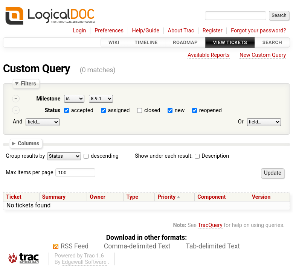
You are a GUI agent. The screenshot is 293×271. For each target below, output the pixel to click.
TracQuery (210, 225)
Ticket (13, 197)
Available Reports (209, 55)
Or (241, 122)
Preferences (109, 30)
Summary (54, 197)
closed (152, 110)
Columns (28, 143)
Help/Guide (145, 30)
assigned (119, 110)
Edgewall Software (84, 262)
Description (212, 156)
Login (79, 30)
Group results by (25, 156)
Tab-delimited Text (213, 246)
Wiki (113, 42)
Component (211, 197)
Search (272, 42)
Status (53, 110)
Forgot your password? (258, 30)
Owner (97, 197)
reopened (210, 110)
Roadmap (185, 42)
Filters (28, 84)
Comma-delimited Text (137, 246)
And (17, 122)
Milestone (48, 99)
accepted (82, 110)
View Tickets (230, 42)
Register (213, 30)
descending (105, 156)
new (180, 110)
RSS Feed (75, 246)
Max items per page (29, 172)
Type (132, 197)
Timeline (146, 42)
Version (261, 197)
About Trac (181, 30)
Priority (166, 197)
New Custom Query (263, 55)
